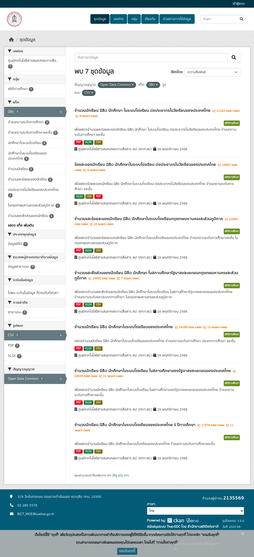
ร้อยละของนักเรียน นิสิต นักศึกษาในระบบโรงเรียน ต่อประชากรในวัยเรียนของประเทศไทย (145, 164)
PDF (78, 142)
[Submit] (242, 19)
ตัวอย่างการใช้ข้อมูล (177, 19)
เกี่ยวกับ (150, 19)
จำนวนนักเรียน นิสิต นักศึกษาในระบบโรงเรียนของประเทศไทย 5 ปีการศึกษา (135, 425)
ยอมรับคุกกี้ (127, 551)
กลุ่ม (134, 19)
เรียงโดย (176, 72)
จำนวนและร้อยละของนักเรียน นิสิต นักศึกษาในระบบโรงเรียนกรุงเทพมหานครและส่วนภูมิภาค (149, 219)
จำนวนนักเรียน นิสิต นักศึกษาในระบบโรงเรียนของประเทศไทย (124, 327)
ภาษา (151, 504)
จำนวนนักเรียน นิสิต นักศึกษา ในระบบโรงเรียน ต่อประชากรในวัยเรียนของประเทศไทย (143, 110)
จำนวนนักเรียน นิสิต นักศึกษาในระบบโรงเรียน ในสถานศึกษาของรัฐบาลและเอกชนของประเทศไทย (153, 371)
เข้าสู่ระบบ (239, 3)
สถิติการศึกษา (232, 123)
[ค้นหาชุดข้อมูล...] (223, 19)
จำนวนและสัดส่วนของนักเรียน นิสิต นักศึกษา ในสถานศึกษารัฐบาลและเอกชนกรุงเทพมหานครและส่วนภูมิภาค (156, 275)
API (109, 475)
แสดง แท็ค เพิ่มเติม (21, 225)
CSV (98, 142)
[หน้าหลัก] (11, 40)
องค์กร (119, 19)
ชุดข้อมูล (100, 19)
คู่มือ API (123, 475)
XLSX (88, 142)
